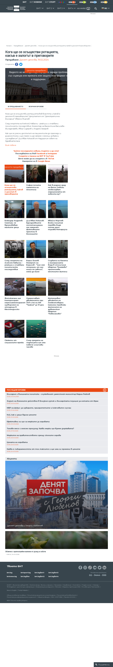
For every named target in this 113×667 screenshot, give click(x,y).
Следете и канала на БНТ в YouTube (36, 156)
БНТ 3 (60, 8)
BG (106, 8)
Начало (9, 46)
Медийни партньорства (71, 587)
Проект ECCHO (69, 597)
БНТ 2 (49, 8)
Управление (67, 585)
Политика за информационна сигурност (21, 597)
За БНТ (9, 585)
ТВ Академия (11, 587)
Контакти (77, 585)
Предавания (18, 46)
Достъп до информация (25, 587)
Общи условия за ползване (16, 595)
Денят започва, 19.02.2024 (34, 59)
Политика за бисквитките (67, 595)
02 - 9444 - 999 (97, 575)
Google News (44, 161)
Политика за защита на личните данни (41, 595)
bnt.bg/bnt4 (54, 576)
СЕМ (52, 597)
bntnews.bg (12, 576)
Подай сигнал (87, 585)
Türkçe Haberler (23, 590)
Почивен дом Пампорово (91, 587)
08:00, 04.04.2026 (13, 554)
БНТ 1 (38, 8)
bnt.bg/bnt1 (39, 573)
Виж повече (10, 145)
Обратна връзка (43, 597)
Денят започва (30, 46)
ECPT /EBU (59, 597)
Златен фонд (34, 585)
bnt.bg (9, 573)
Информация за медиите (45, 587)
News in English (12, 590)
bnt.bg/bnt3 (53, 573)
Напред (95, 585)
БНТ (25, 2)
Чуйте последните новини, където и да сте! (36, 151)
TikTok (51, 159)
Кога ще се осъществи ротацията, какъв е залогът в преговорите (64, 46)
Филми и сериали (47, 585)
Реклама (92, 13)
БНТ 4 (70, 8)
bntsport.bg (26, 573)
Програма (57, 585)
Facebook (40, 154)
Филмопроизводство (20, 585)
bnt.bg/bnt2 (39, 576)
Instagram (52, 154)
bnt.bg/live (25, 576)
